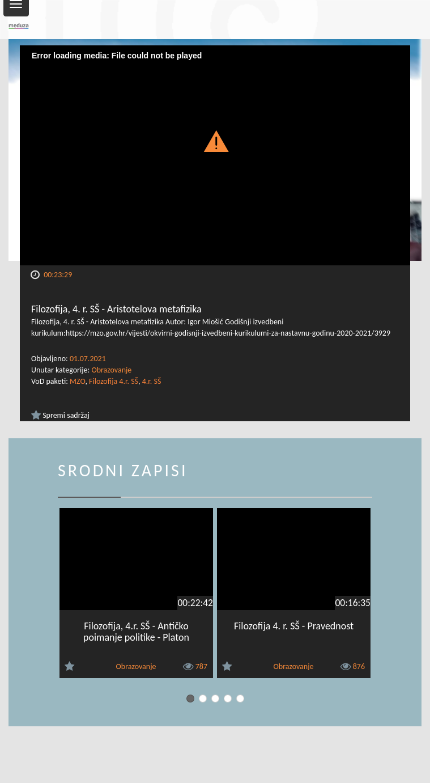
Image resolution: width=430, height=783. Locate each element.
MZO (77, 381)
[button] (215, 141)
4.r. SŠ (151, 381)
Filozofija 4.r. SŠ (113, 381)
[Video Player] (215, 155)
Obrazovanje (111, 370)
